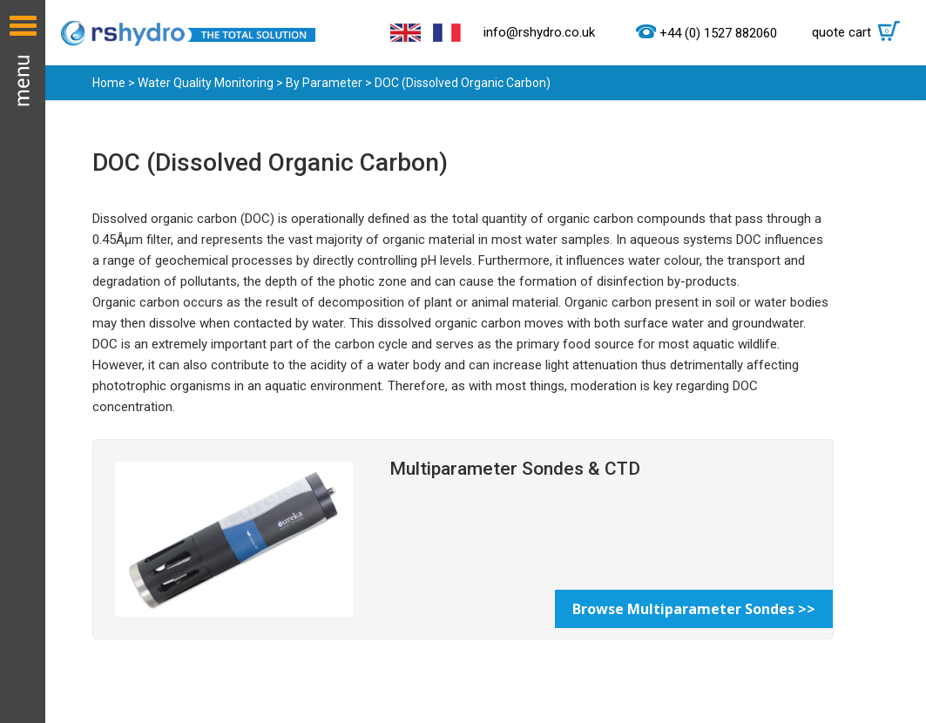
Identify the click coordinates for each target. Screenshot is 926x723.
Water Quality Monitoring (206, 83)
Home (108, 83)
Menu (22, 361)
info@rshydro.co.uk (539, 32)
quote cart (860, 32)
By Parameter (324, 83)
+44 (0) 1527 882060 (718, 33)
